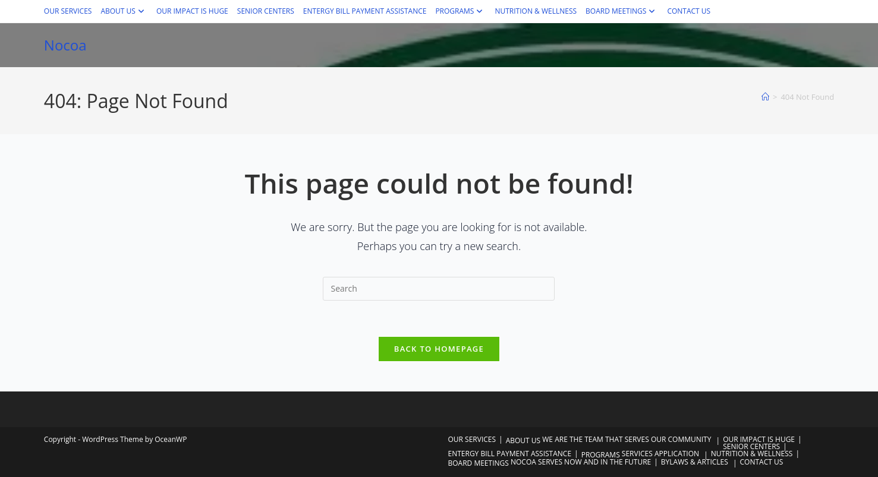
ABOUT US (123, 11)
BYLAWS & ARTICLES (694, 462)
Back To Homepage (439, 348)
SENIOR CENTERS (265, 11)
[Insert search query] (439, 289)
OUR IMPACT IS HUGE (192, 11)
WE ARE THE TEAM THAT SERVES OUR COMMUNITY (626, 439)
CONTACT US (688, 11)
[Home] (765, 96)
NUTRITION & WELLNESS (536, 11)
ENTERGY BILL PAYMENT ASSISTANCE (365, 11)
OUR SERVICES (68, 11)
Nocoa (65, 45)
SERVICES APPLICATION (660, 453)
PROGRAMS (460, 11)
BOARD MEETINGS (622, 11)
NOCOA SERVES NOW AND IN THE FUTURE (581, 462)
